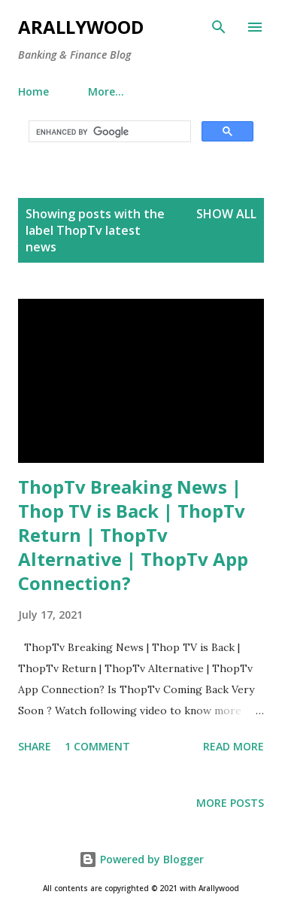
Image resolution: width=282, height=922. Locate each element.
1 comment (97, 746)
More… (106, 91)
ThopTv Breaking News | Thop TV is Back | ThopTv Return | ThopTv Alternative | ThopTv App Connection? (133, 534)
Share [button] (34, 746)
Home (33, 91)
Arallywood (81, 26)
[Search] (219, 27)
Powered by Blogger (141, 859)
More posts (230, 803)
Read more (233, 746)
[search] (108, 131)
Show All (226, 213)
